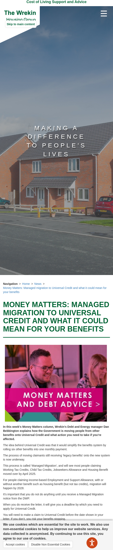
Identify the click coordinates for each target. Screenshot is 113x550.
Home (26, 283)
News (37, 283)
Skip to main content (21, 24)
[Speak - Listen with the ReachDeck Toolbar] (91, 542)
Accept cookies (15, 544)
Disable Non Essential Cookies (50, 544)
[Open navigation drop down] (104, 14)
